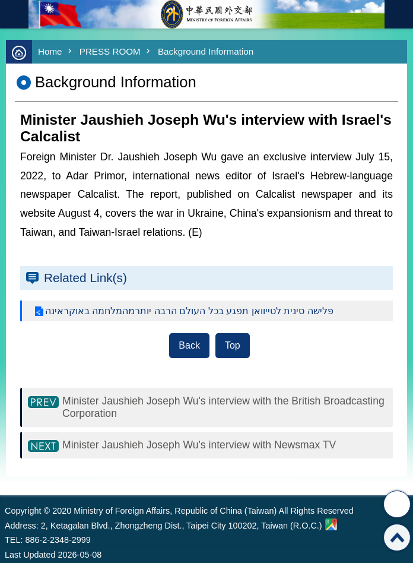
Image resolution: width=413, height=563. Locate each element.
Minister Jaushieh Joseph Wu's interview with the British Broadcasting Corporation (223, 407)
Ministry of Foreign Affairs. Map (331, 524)
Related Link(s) (85, 277)
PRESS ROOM (110, 51)
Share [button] (397, 504)
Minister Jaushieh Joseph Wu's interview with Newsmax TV (199, 445)
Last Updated (30, 554)
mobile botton (14, 14)
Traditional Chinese (399, 14)
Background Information (205, 51)
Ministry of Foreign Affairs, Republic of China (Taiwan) (206, 14)
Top (232, 345)
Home (50, 51)
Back (189, 345)
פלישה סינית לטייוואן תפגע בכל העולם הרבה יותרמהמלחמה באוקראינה (189, 311)
